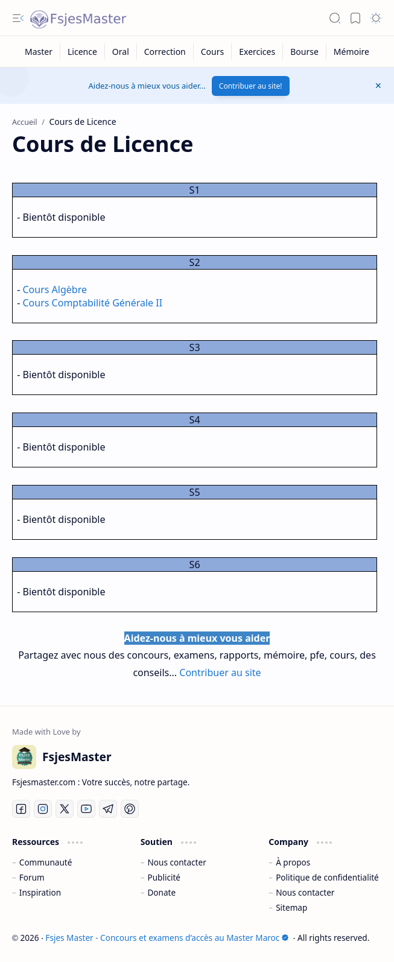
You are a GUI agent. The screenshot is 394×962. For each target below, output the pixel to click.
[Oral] (121, 51)
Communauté (45, 862)
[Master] (38, 51)
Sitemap (291, 907)
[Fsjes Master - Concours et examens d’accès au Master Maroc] (78, 18)
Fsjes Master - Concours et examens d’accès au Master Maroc (167, 937)
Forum (32, 877)
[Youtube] (86, 809)
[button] (18, 18)
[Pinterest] (130, 809)
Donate (161, 892)
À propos (293, 862)
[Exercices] (257, 51)
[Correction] (165, 51)
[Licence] (82, 51)
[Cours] (213, 51)
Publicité (163, 877)
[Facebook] (21, 809)
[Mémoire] (351, 51)
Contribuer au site (220, 672)
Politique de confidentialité (327, 877)
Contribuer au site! (250, 86)
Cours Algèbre (55, 289)
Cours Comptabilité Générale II (93, 302)
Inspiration (40, 892)
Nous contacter (176, 862)
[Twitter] (65, 809)
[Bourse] (304, 51)
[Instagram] (43, 809)
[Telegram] (108, 809)
